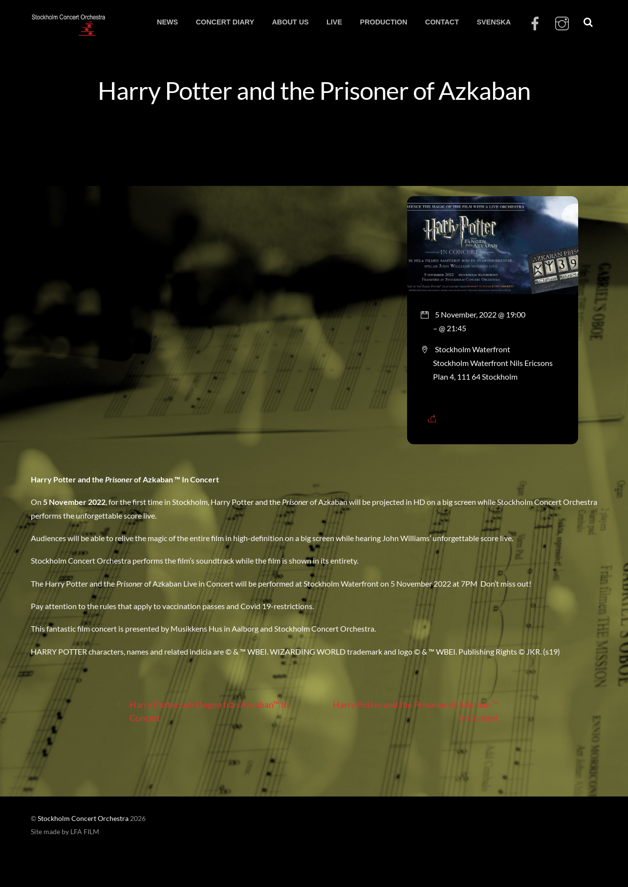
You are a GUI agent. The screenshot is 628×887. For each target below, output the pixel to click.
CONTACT (442, 22)
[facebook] (535, 24)
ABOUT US (290, 22)
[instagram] (562, 24)
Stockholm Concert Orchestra (83, 818)
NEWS (167, 22)
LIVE (334, 22)
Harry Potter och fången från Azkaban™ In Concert (202, 710)
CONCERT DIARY (225, 22)
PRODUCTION (384, 22)
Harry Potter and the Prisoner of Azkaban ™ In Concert (423, 710)
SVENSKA (493, 22)
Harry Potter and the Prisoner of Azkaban (314, 90)
